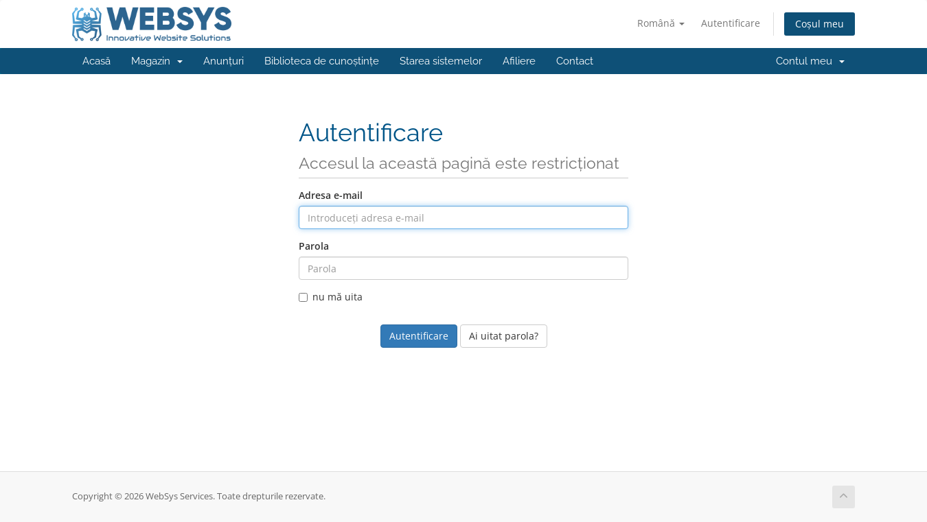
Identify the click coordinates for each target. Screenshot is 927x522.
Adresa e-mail (331, 195)
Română (661, 22)
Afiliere (519, 61)
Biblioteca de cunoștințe (321, 61)
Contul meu (810, 61)
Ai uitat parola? (503, 335)
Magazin (157, 61)
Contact (574, 61)
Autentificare (730, 22)
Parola (314, 245)
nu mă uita (331, 296)
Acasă (96, 61)
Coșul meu (819, 23)
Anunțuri (223, 61)
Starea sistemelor (441, 61)
